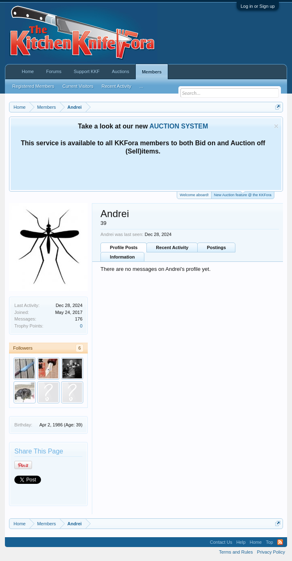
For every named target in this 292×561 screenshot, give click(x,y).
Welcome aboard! (194, 195)
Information (122, 256)
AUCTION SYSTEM (178, 126)
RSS (280, 542)
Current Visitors (78, 86)
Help (241, 542)
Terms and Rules (236, 552)
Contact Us (221, 542)
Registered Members (33, 86)
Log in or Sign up (258, 6)
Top (269, 542)
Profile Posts (123, 247)
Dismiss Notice (276, 126)
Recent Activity (172, 247)
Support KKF (87, 71)
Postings (216, 247)
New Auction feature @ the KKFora (242, 194)
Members (152, 71)
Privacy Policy (271, 552)
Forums (53, 71)
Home (28, 71)
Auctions (120, 71)
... (141, 86)
